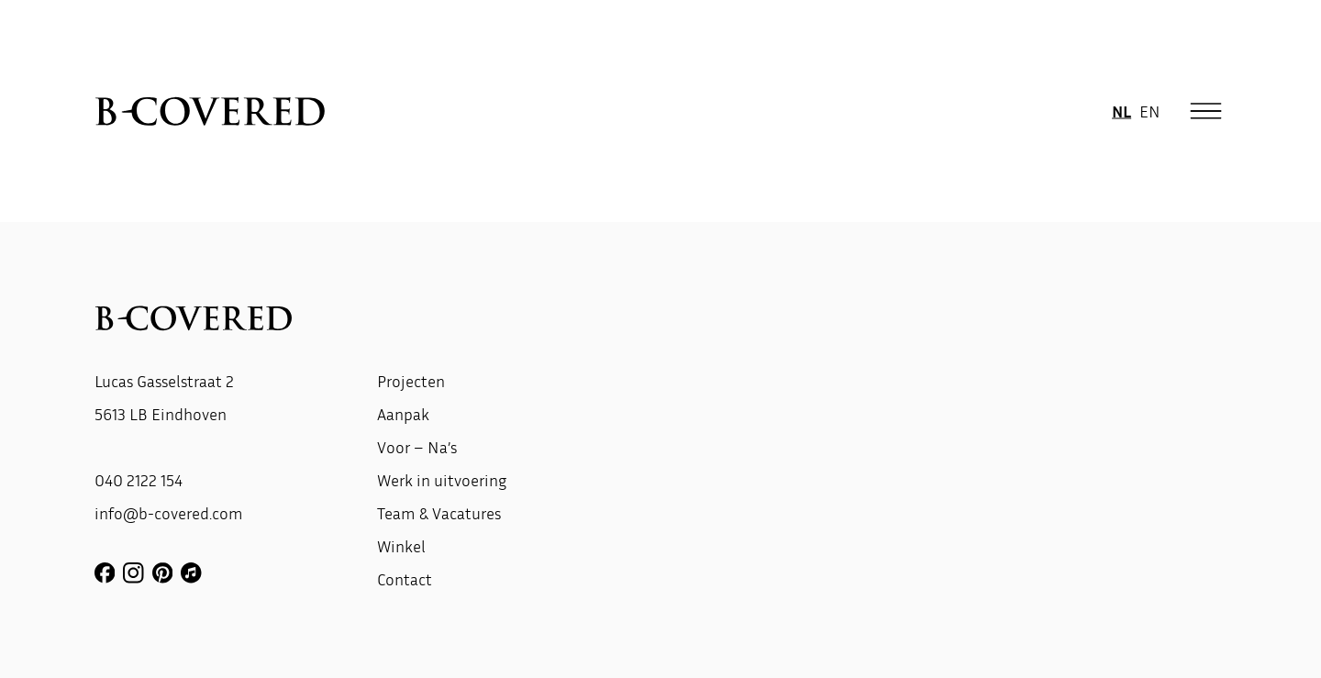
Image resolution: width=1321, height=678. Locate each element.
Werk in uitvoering (441, 480)
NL (1121, 110)
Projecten (411, 381)
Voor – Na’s (417, 447)
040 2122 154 (138, 480)
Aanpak (403, 414)
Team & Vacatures (439, 513)
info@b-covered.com (168, 513)
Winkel (401, 546)
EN (1149, 110)
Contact (404, 579)
